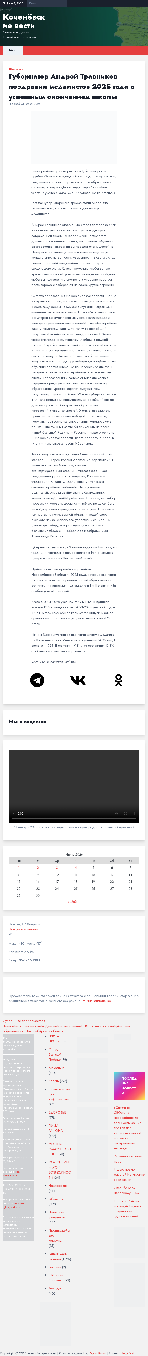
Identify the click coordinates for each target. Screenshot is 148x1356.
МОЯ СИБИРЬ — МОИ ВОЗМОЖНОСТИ (60, 1170)
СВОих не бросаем (56, 1278)
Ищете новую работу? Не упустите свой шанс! (129, 1174)
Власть (54, 1080)
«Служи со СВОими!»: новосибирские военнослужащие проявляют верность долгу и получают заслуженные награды (127, 1128)
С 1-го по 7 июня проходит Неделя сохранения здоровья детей (127, 1209)
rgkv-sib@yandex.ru (12, 1173)
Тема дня (55, 1288)
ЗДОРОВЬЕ (57, 1112)
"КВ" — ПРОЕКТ (55, 1039)
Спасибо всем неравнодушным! (127, 1190)
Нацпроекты (58, 1185)
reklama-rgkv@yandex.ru (13, 1205)
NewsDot (127, 1353)
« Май (72, 901)
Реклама (55, 1266)
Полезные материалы (57, 1214)
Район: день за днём (58, 1256)
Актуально (57, 1067)
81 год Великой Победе (55, 1054)
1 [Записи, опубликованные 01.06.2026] (18, 867)
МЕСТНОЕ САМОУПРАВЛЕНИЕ (60, 1149)
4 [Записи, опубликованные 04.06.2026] (76, 867)
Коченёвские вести (24, 21)
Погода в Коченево (23, 929)
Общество (16, 69)
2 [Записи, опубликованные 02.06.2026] (38, 867)
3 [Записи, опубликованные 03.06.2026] (57, 867)
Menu (13, 50)
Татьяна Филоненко (96, 1000)
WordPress (98, 1353)
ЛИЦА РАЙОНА (56, 1128)
